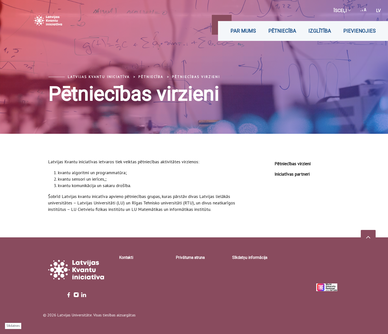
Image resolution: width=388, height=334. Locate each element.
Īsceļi (342, 10)
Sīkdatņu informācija (249, 257)
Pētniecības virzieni (196, 77)
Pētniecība (282, 31)
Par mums (243, 31)
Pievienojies (359, 31)
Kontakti (126, 257)
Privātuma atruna (190, 257)
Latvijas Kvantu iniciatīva (99, 77)
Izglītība (319, 31)
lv (378, 10)
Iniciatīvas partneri (292, 174)
